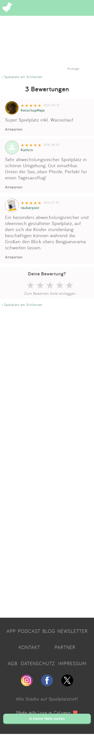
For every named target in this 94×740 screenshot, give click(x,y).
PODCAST (29, 631)
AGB (12, 663)
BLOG (48, 631)
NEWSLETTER (72, 631)
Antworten (14, 129)
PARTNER (64, 647)
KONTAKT (29, 647)
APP (11, 631)
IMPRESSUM (72, 663)
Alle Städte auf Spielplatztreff (47, 699)
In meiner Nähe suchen (47, 718)
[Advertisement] (44, 461)
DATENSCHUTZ (38, 663)
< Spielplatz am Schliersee (22, 77)
